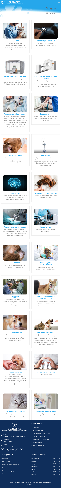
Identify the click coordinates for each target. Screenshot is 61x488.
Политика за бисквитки (9, 468)
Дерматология (36, 442)
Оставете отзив (6, 474)
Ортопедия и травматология (40, 433)
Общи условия (6, 462)
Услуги (52, 13)
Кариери (4, 458)
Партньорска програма (9, 471)
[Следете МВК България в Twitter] (7, 449)
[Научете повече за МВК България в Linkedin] (16, 449)
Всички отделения (37, 446)
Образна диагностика (38, 436)
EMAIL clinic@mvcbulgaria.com (9, 445)
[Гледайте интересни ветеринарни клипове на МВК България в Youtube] (21, 449)
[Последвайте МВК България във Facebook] (2, 449)
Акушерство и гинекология (40, 439)
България (48, 482)
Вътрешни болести (37, 430)
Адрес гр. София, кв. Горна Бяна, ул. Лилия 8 (13, 435)
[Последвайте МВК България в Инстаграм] (12, 449)
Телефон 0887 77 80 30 (6, 440)
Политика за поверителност (10, 465)
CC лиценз (30, 485)
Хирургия (35, 427)
